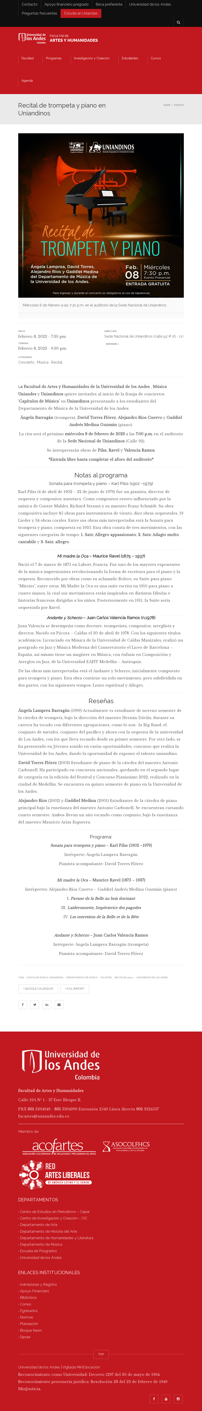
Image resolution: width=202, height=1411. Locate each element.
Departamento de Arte (38, 1225)
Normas (26, 1317)
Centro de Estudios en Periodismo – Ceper (55, 1212)
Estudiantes (130, 58)
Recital (56, 362)
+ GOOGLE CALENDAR (38, 988)
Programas (54, 58)
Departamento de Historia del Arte (48, 1231)
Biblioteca (28, 1298)
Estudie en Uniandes (81, 13)
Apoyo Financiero (34, 1291)
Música (42, 362)
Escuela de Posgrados (38, 1251)
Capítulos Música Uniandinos (44, 977)
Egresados (29, 1311)
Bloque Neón (31, 1330)
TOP (101, 1354)
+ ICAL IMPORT (74, 988)
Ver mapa (111, 344)
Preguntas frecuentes (39, 13)
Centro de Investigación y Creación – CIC (53, 1218)
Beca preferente (109, 4)
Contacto (29, 4)
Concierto (26, 362)
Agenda (27, 80)
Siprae (25, 1337)
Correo (25, 1304)
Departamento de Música (82, 977)
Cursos (156, 58)
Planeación (29, 1324)
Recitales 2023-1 (124, 977)
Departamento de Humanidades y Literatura (56, 1238)
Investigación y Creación (92, 58)
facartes (106, 977)
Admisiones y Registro (38, 1284)
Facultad (28, 58)
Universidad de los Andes (150, 4)
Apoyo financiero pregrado (66, 4)
